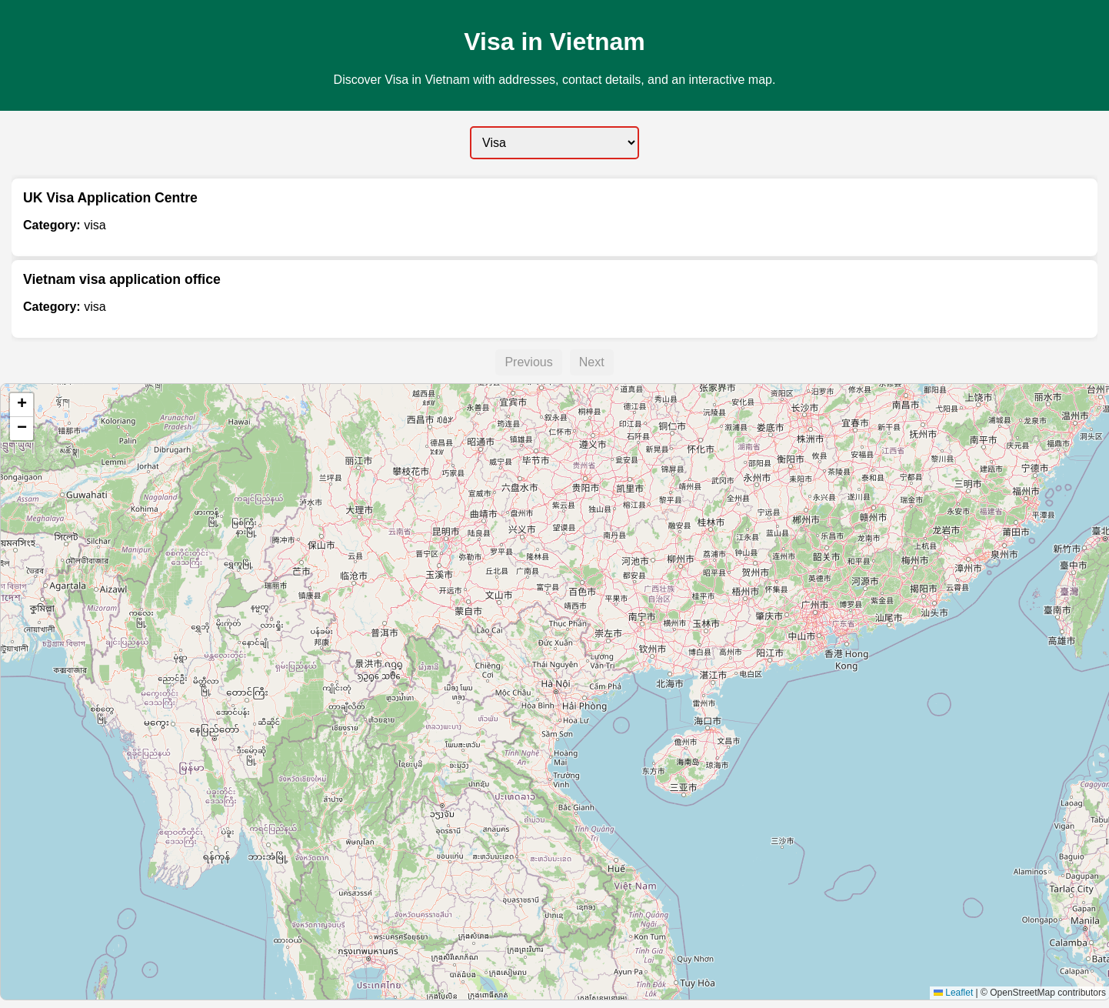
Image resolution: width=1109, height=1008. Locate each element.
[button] (21, 405)
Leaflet (953, 992)
